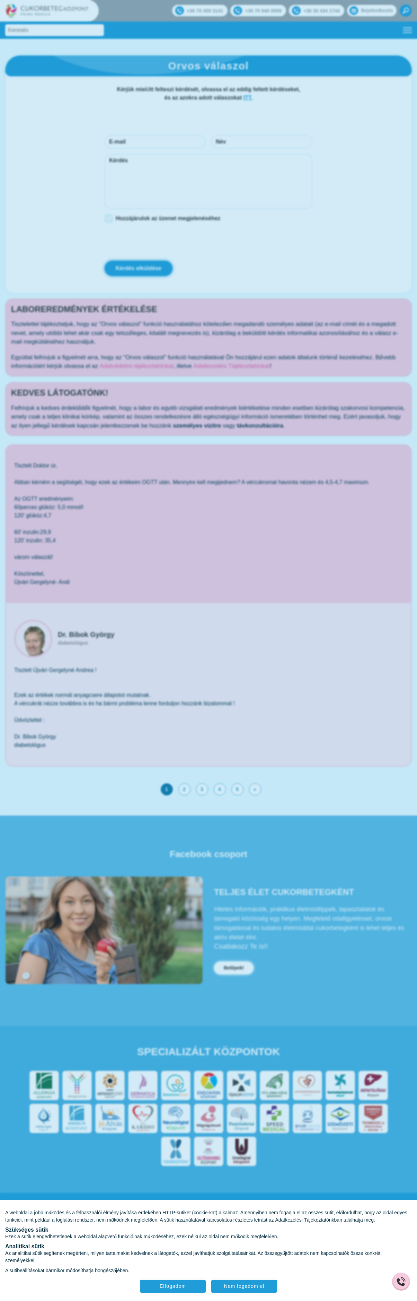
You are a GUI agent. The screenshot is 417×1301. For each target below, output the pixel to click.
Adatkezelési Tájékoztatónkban (308, 1220)
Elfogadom (173, 1286)
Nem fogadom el (244, 1286)
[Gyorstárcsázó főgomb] (401, 1282)
